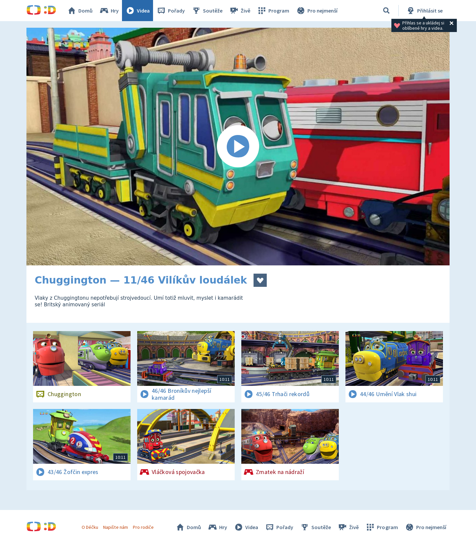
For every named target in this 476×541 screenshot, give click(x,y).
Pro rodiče (143, 527)
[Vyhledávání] (386, 10)
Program (273, 11)
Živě (239, 11)
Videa (137, 11)
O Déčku (90, 527)
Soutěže (206, 11)
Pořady (170, 11)
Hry (109, 11)
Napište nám (115, 527)
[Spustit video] (238, 146)
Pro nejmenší (316, 11)
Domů (80, 11)
